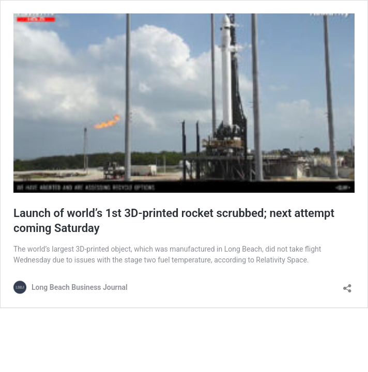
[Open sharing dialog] (347, 285)
